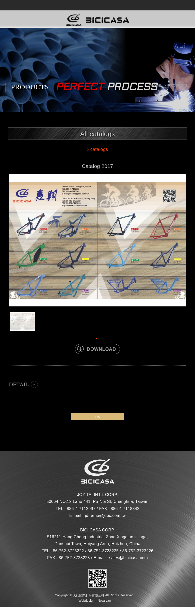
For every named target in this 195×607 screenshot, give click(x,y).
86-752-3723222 (68, 551)
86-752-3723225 (103, 551)
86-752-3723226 (137, 551)
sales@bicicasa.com (128, 558)
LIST (98, 417)
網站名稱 (97, 20)
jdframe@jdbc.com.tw (105, 515)
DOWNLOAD (97, 349)
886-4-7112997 (81, 508)
